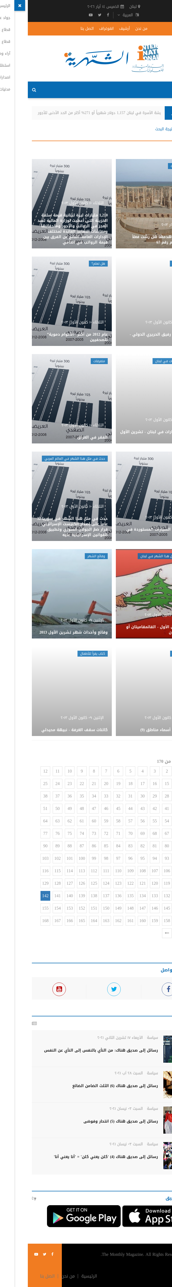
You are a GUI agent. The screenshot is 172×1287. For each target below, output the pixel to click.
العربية (100, 15)
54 (139, 821)
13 (163, 783)
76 (30, 833)
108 (115, 871)
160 (115, 920)
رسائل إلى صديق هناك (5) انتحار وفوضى (93, 1121)
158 (139, 920)
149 (90, 908)
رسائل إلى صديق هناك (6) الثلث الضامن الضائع (87, 1086)
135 (102, 896)
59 (78, 821)
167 (29, 920)
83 (102, 846)
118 (151, 883)
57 (102, 821)
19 (90, 783)
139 (54, 896)
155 (17, 908)
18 (102, 783)
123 (90, 883)
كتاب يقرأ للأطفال (64, 654)
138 (66, 896)
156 (163, 920)
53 (151, 821)
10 (42, 771)
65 (163, 833)
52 (163, 821)
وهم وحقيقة (152, 166)
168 (17, 920)
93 (139, 858)
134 (115, 896)
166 (42, 920)
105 (151, 871)
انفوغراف (78, 28)
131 (151, 896)
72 (78, 833)
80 (139, 846)
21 (66, 783)
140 (42, 896)
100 (54, 858)
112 (66, 871)
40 (151, 808)
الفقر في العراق (64, 437)
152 (54, 908)
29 (127, 796)
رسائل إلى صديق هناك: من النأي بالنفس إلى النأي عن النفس (73, 1050)
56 (115, 821)
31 (102, 796)
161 (102, 920)
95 (115, 858)
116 (17, 871)
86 (66, 846)
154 (29, 908)
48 (54, 808)
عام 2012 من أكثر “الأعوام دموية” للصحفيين (49, 337)
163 (78, 920)
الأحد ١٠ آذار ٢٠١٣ (147, 224)
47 (66, 808)
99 (66, 858)
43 (115, 808)
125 (66, 883)
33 (78, 796)
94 (127, 858)
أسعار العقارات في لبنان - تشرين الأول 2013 (128, 434)
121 (115, 883)
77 (17, 833)
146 (127, 908)
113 (54, 871)
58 (90, 821)
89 (30, 846)
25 (17, 783)
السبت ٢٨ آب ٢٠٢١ (101, 1073)
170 (151, 933)
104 (163, 871)
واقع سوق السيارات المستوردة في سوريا (131, 532)
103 (17, 858)
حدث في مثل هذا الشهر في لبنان (137, 556)
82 (115, 846)
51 (17, 808)
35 (54, 796)
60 (66, 821)
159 (127, 920)
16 (127, 783)
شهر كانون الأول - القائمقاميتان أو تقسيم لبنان (131, 629)
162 (90, 920)
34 (66, 796)
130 (163, 896)
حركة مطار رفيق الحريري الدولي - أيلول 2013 (133, 337)
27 (151, 796)
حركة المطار (153, 264)
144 (151, 908)
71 (90, 833)
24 (30, 783)
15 (139, 783)
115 (29, 871)
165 (54, 920)
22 (54, 783)
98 (78, 858)
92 (151, 858)
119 (139, 883)
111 (78, 871)
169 (163, 933)
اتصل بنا (59, 28)
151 (66, 908)
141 (29, 896)
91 (163, 858)
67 (139, 833)
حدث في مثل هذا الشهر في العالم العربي (47, 459)
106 (139, 871)
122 (102, 883)
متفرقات (71, 361)
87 (54, 846)
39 (163, 808)
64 (17, 821)
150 (78, 908)
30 (115, 796)
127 (42, 883)
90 (17, 846)
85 (78, 846)
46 (78, 808)
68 (127, 833)
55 (127, 821)
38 (17, 796)
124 (78, 883)
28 (139, 796)
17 (115, 783)
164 (66, 920)
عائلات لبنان (153, 654)
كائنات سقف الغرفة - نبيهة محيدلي (47, 730)
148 (102, 908)
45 (90, 808)
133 (127, 896)
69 (115, 833)
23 (42, 783)
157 (151, 920)
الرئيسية (159, 129)
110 (90, 871)
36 (42, 796)
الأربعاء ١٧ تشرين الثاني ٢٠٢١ (92, 1037)
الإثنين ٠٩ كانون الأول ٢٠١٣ (138, 614)
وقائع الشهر (68, 556)
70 (102, 833)
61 (54, 821)
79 (151, 846)
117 (163, 883)
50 (30, 808)
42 (127, 808)
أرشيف (96, 28)
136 (90, 896)
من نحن (113, 28)
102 (29, 858)
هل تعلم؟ (70, 264)
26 (163, 796)
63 (30, 821)
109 (102, 871)
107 (127, 871)
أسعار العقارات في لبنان (144, 361)
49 (42, 808)
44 (102, 808)
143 (163, 908)
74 (54, 833)
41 (139, 808)
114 (42, 871)
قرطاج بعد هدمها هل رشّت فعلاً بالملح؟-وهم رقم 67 (134, 239)
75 (42, 833)
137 (78, 896)
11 (30, 771)
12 (17, 771)
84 (90, 846)
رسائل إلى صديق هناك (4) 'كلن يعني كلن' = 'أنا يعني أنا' (78, 1156)
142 (17, 896)
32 (90, 796)
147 (115, 908)
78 (163, 846)
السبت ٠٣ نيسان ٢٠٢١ (98, 1108)
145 (139, 908)
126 (54, 883)
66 (151, 833)
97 (90, 858)
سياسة (124, 1037)
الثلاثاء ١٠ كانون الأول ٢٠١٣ (55, 203)
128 (29, 883)
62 (42, 821)
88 (42, 846)
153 (42, 908)
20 (78, 783)
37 (30, 796)
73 (66, 833)
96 (102, 858)
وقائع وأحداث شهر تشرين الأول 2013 (46, 632)
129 (17, 883)
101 (42, 858)
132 (139, 896)
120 (127, 883)
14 (151, 783)
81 (127, 846)
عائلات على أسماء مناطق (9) (138, 730)
